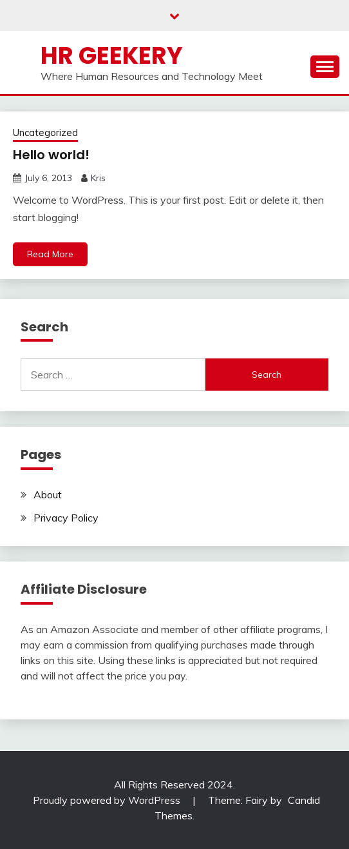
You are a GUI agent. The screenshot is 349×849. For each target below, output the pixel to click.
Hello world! (51, 155)
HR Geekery (112, 55)
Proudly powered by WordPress (108, 800)
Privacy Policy (66, 517)
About (47, 494)
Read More (50, 254)
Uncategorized (45, 132)
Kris (98, 178)
